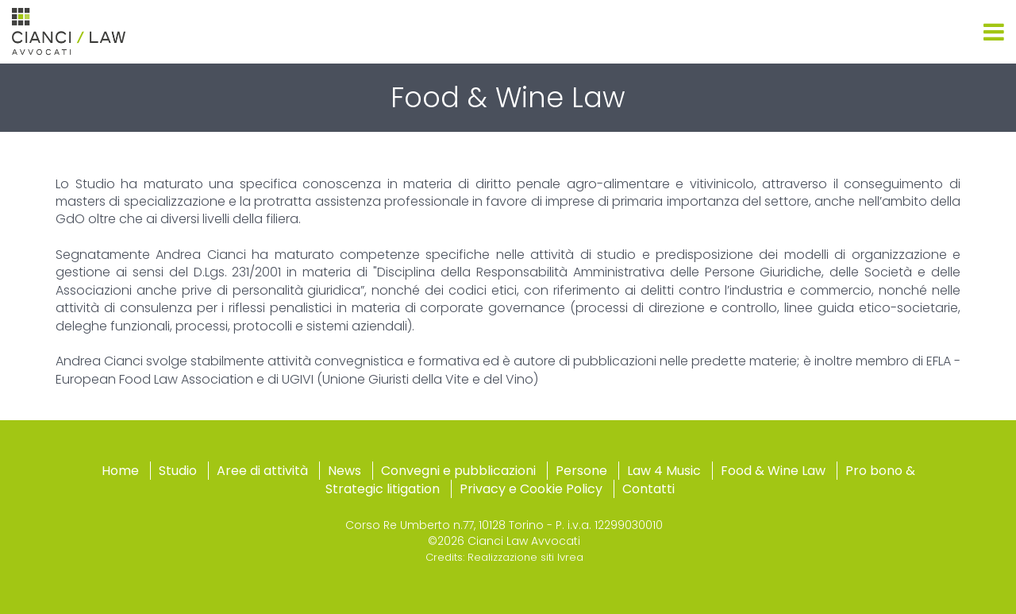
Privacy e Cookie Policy (531, 489)
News (344, 470)
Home (120, 470)
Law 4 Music (664, 470)
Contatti (648, 489)
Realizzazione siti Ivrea (525, 557)
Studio (178, 470)
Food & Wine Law (773, 470)
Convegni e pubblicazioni (458, 470)
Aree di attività (262, 470)
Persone (581, 470)
